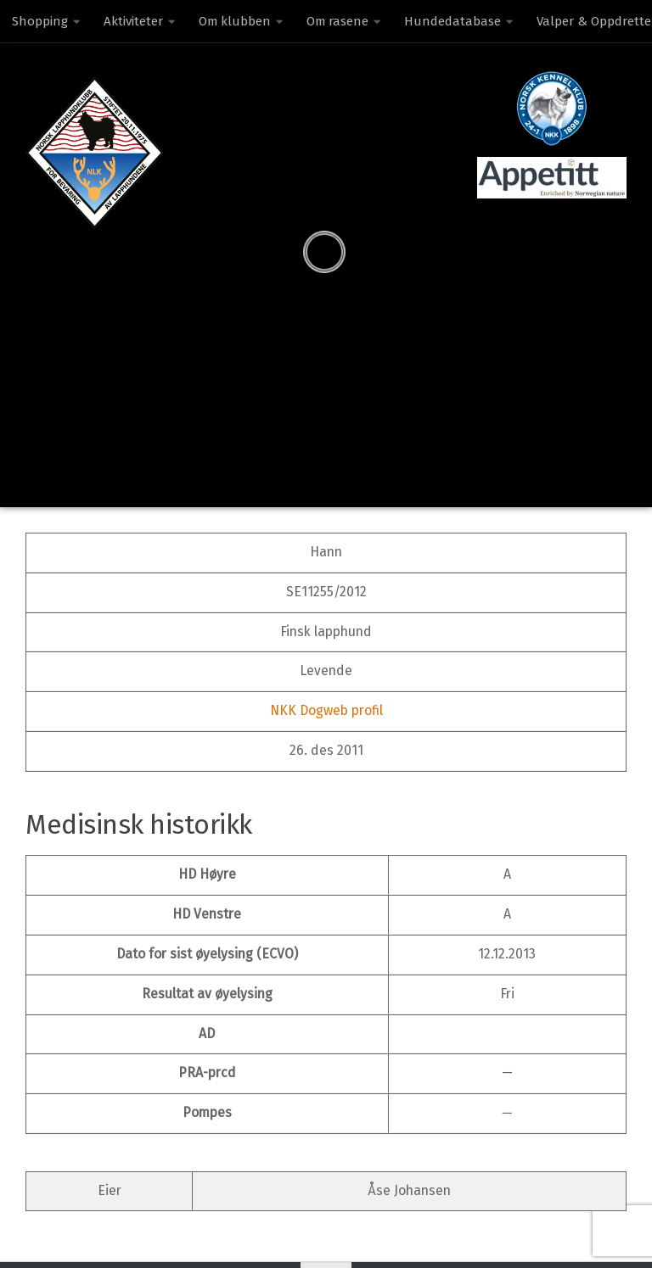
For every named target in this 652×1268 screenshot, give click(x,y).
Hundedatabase (452, 21)
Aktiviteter (133, 21)
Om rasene (337, 21)
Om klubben (235, 21)
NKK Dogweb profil (326, 710)
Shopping (40, 21)
